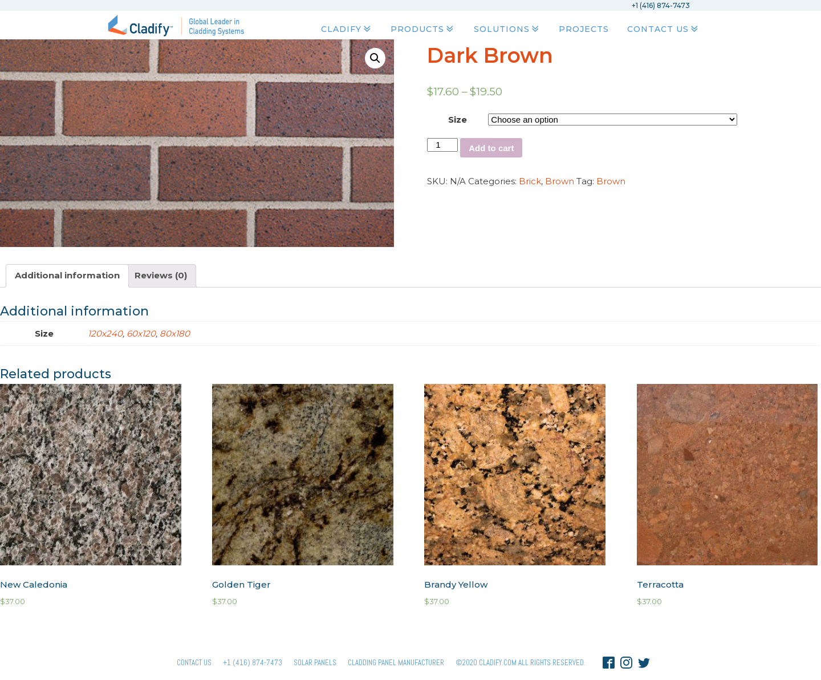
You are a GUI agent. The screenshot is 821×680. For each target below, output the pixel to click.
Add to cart (491, 148)
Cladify (347, 29)
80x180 (175, 333)
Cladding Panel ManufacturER (396, 662)
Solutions (507, 29)
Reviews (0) (161, 275)
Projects (584, 29)
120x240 (105, 333)
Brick (530, 181)
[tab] (67, 276)
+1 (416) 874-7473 (252, 662)
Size (457, 119)
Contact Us (663, 29)
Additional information (67, 275)
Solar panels (315, 662)
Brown (559, 181)
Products (423, 29)
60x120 (141, 333)
